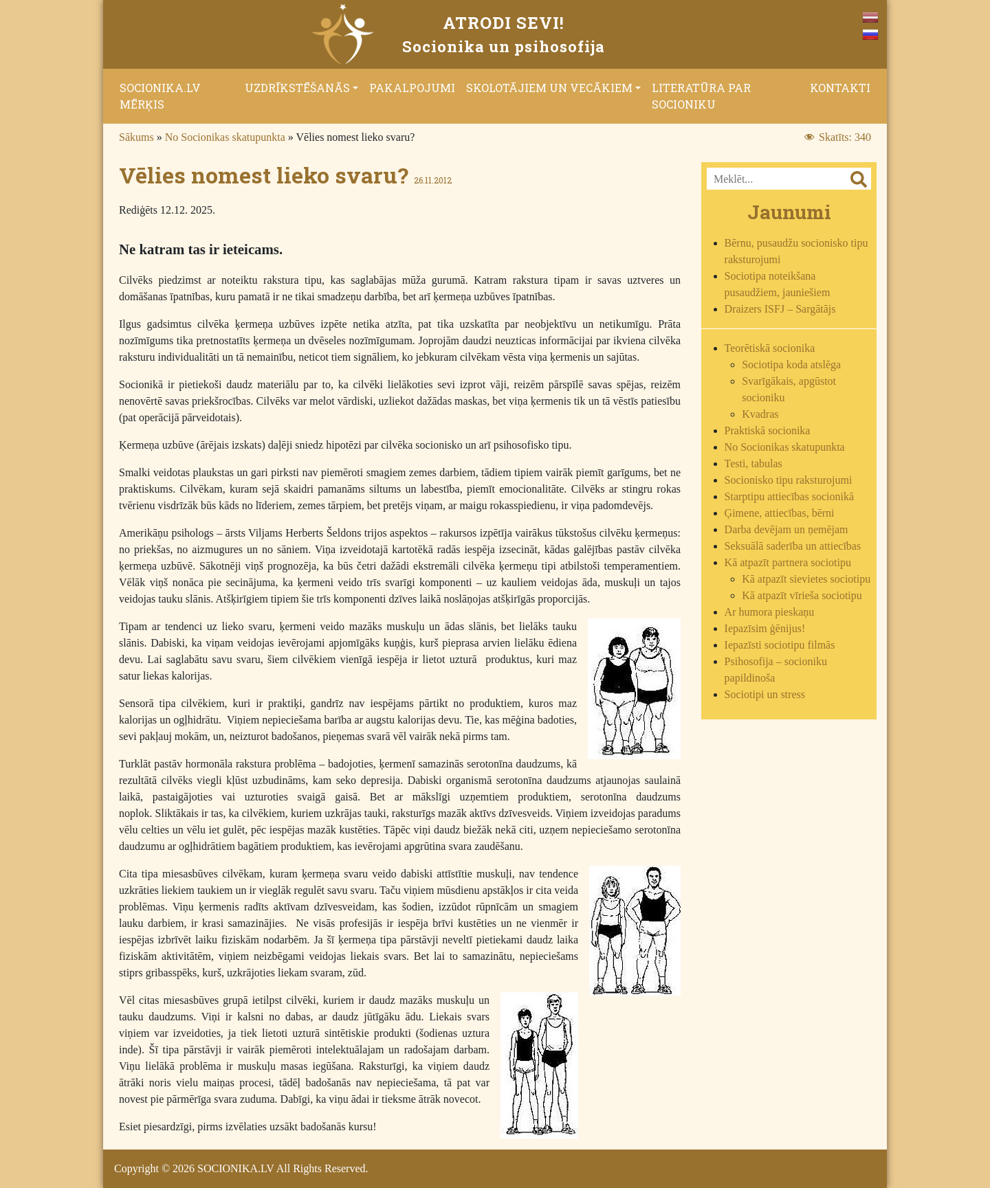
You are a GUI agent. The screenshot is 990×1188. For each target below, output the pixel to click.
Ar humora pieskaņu (770, 612)
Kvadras (760, 414)
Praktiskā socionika (768, 430)
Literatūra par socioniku (701, 95)
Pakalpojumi (412, 87)
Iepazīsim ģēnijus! (765, 628)
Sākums (136, 137)
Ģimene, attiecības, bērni (780, 513)
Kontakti (840, 87)
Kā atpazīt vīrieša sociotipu (802, 595)
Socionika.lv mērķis (160, 95)
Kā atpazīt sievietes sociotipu (806, 579)
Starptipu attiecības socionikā (789, 496)
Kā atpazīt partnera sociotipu (788, 562)
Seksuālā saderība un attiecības (793, 546)
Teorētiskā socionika (770, 348)
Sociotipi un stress (765, 694)
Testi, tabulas (753, 463)
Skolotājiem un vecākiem (549, 87)
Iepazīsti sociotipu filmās (780, 645)
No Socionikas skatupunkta (225, 137)
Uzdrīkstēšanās (297, 87)
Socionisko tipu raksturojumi (788, 480)
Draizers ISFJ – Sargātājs (780, 309)
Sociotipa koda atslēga (791, 364)
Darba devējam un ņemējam (786, 529)
